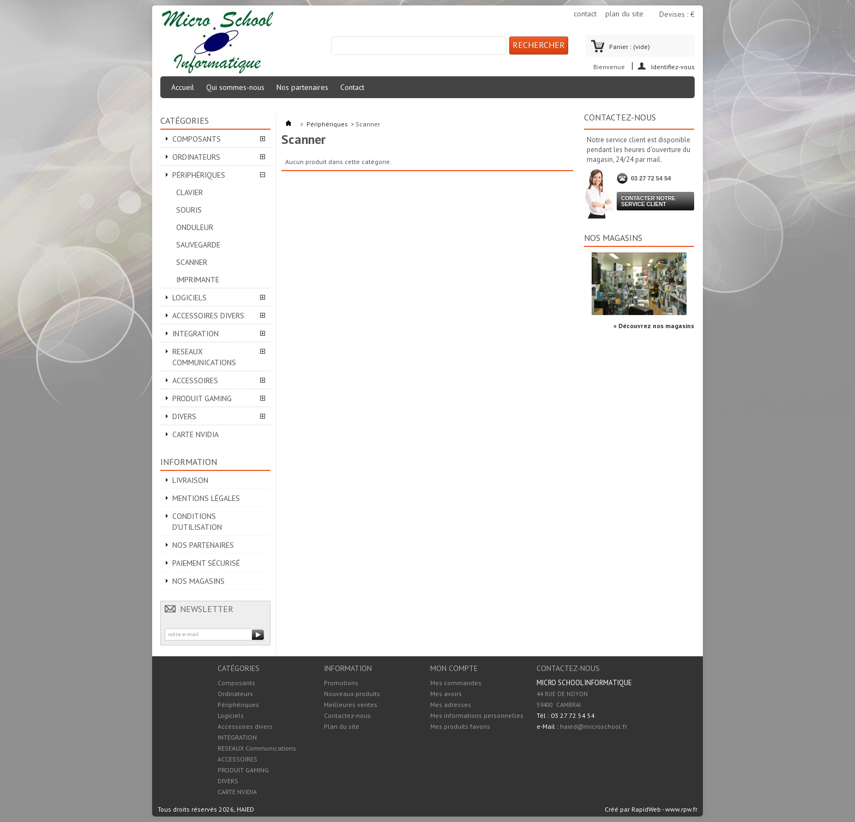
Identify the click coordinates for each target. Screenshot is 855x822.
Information (188, 461)
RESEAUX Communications (204, 357)
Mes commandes (455, 683)
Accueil (182, 87)
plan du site (624, 14)
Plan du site (341, 726)
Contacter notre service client (648, 201)
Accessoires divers (208, 316)
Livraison (190, 480)
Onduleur (194, 227)
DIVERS (184, 416)
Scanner (191, 262)
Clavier (189, 192)
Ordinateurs (196, 157)
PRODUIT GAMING (202, 398)
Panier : (629, 47)
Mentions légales (206, 498)
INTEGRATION (195, 334)
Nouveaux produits (352, 694)
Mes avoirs (446, 694)
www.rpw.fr (681, 809)
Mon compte (454, 668)
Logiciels (189, 298)
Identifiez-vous (673, 66)
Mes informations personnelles (476, 716)
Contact (352, 87)
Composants (196, 139)
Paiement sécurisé (206, 563)
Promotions (341, 683)
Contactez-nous (347, 715)
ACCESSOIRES (195, 380)
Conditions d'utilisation (197, 521)
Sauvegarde (198, 245)
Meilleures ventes (350, 704)
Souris (189, 210)
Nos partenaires (302, 87)
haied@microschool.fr (593, 726)
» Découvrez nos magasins (653, 326)
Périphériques (198, 175)
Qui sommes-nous (235, 87)
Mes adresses (450, 705)
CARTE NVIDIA (195, 434)
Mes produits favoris (460, 726)
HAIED (245, 809)
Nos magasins (198, 581)
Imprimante (197, 280)
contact (585, 14)
